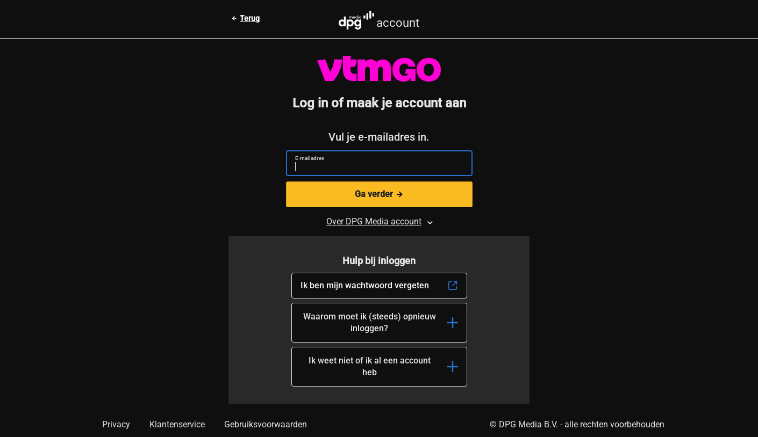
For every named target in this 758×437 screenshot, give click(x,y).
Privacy (116, 424)
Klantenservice (177, 424)
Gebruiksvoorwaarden (265, 424)
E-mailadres (309, 158)
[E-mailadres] (375, 168)
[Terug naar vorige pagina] (245, 18)
